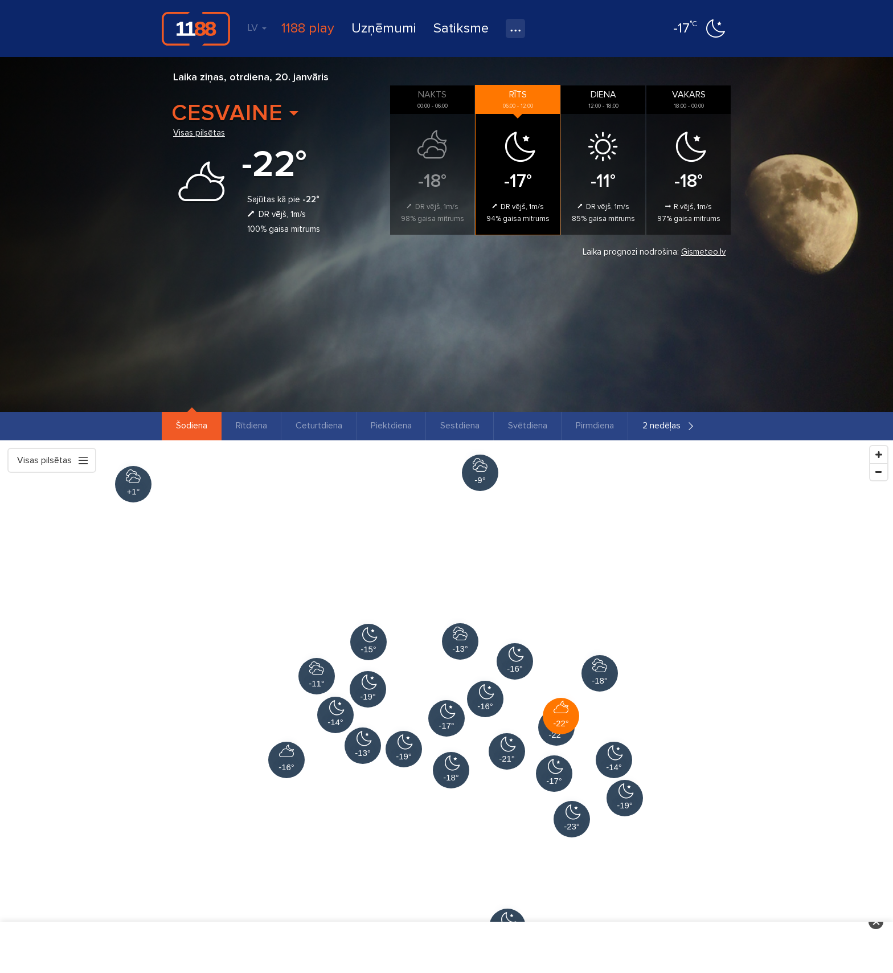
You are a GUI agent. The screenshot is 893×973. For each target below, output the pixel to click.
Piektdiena (391, 425)
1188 (196, 28)
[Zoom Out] (878, 471)
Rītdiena (251, 425)
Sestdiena (460, 425)
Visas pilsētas (199, 133)
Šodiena (191, 425)
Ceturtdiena (319, 425)
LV (257, 27)
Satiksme (461, 28)
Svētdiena (527, 425)
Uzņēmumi (383, 28)
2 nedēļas (661, 425)
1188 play (307, 28)
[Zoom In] (878, 454)
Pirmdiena (595, 425)
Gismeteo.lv (703, 252)
